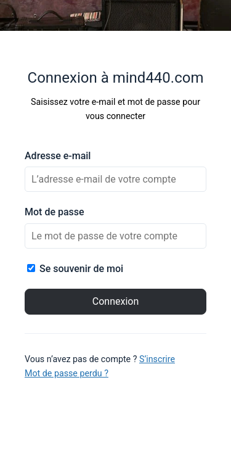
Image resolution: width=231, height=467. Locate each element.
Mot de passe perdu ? (66, 373)
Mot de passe (54, 212)
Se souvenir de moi (75, 269)
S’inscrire (157, 359)
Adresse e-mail (58, 156)
